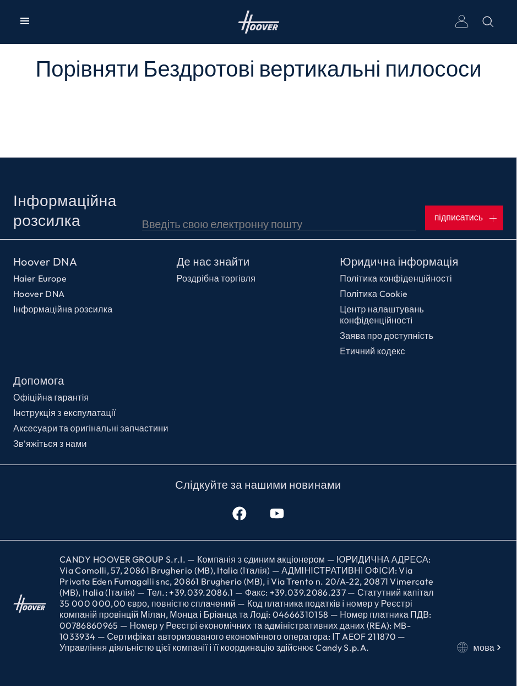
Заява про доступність (386, 335)
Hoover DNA (45, 261)
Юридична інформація (399, 261)
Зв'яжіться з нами (50, 443)
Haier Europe (40, 278)
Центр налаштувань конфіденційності (382, 315)
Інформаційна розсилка (63, 309)
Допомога (38, 380)
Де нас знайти (213, 261)
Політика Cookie (373, 293)
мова (480, 647)
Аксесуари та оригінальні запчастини (90, 428)
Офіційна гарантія (51, 397)
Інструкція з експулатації (64, 412)
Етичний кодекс (372, 350)
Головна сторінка (29, 603)
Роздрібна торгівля (216, 278)
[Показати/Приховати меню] (24, 22)
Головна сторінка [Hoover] (258, 22)
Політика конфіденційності (395, 278)
